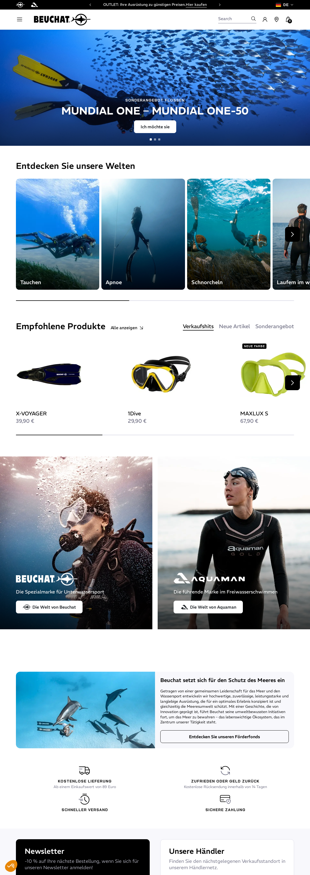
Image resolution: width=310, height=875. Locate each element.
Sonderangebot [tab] (274, 326)
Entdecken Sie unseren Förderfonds (224, 736)
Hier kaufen (196, 4)
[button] (11, 866)
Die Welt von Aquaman (208, 607)
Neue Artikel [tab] (234, 326)
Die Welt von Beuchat (49, 607)
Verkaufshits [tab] (198, 326)
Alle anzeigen (127, 327)
